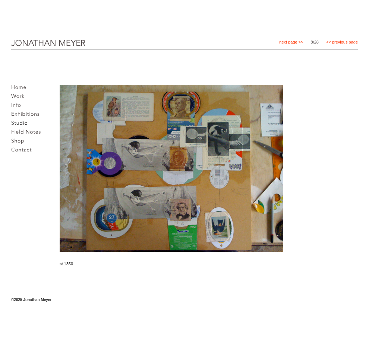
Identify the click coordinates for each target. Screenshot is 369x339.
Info (18, 107)
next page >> (291, 42)
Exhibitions (27, 116)
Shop (19, 142)
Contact (23, 151)
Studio (21, 125)
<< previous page (342, 42)
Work (19, 98)
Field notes (28, 133)
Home (20, 89)
